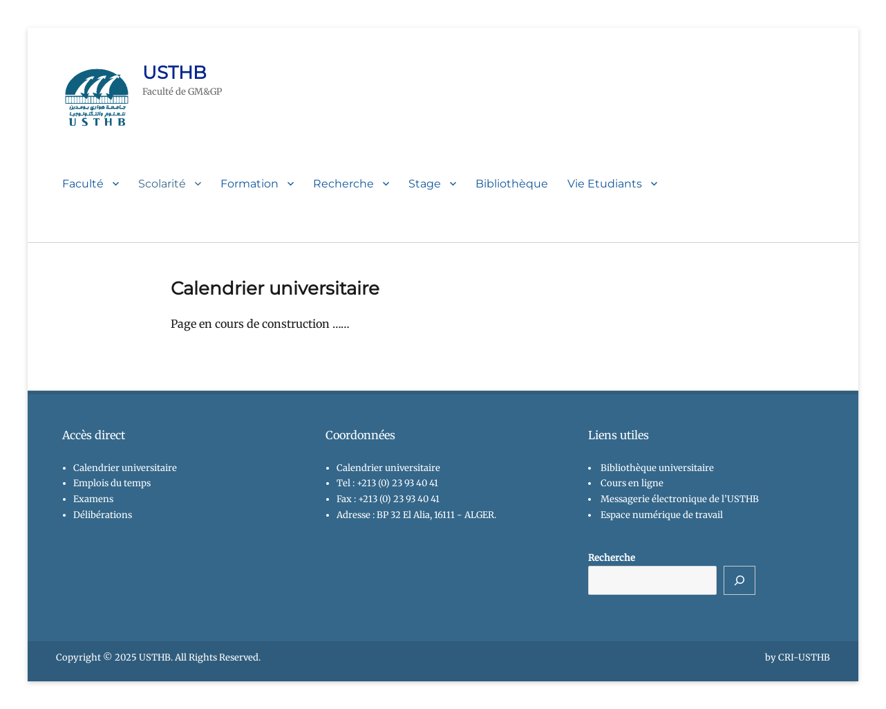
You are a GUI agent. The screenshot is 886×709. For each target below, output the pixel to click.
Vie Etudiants (604, 183)
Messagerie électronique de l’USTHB (680, 499)
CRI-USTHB (804, 657)
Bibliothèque (511, 183)
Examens (93, 499)
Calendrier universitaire (125, 468)
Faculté (83, 183)
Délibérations (102, 515)
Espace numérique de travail (662, 515)
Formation (249, 183)
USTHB (174, 73)
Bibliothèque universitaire (657, 468)
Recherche (343, 183)
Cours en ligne (632, 483)
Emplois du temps (112, 483)
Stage (424, 183)
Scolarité (162, 183)
